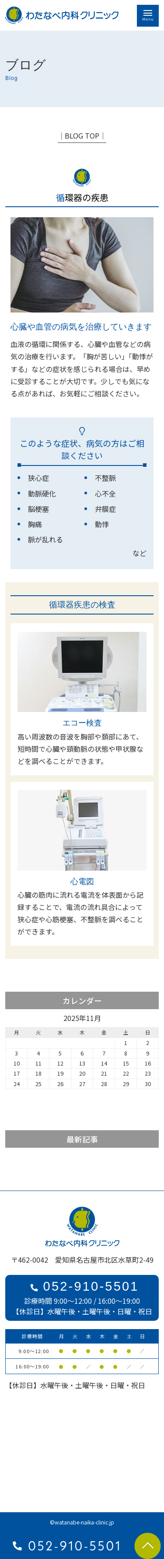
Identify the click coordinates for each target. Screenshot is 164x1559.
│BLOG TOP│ (82, 135)
